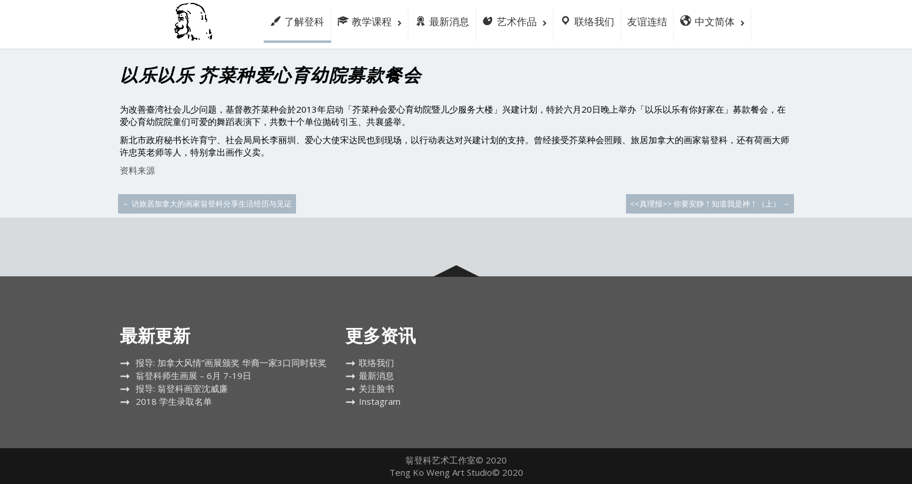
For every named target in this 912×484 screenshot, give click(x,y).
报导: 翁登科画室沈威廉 (182, 388)
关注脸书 (376, 388)
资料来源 (137, 170)
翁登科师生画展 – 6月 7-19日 (193, 375)
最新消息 (376, 375)
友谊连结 (647, 21)
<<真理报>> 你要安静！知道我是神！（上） (710, 203)
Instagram (380, 401)
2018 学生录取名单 (174, 401)
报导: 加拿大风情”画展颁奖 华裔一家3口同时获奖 (231, 362)
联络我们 (376, 362)
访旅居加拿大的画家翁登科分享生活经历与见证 (207, 203)
